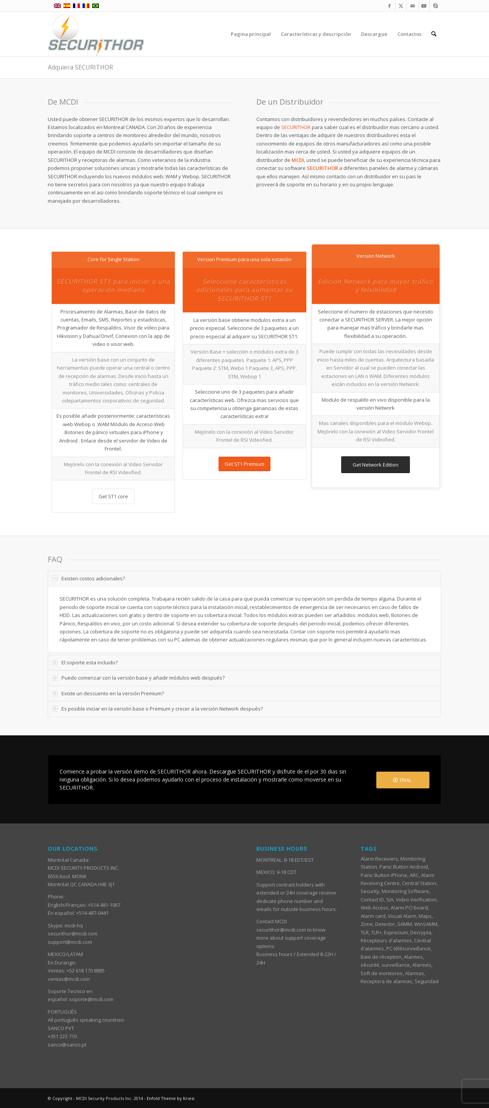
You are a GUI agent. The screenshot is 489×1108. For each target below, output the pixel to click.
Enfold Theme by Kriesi (170, 1098)
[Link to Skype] (435, 5)
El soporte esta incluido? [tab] (85, 662)
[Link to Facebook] (389, 5)
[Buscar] (433, 34)
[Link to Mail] (412, 5)
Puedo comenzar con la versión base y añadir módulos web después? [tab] (138, 677)
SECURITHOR (296, 127)
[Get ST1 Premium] (244, 464)
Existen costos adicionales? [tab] (88, 578)
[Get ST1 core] (113, 496)
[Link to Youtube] (423, 5)
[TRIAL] (402, 780)
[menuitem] (251, 34)
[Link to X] (400, 5)
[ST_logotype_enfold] (96, 34)
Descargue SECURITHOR (240, 771)
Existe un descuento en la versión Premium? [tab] (108, 693)
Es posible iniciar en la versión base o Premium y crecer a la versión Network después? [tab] (157, 708)
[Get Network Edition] (375, 464)
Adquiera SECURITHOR (80, 67)
